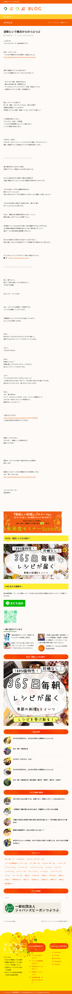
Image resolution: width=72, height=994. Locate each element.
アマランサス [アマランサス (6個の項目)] (10, 867)
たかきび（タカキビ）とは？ (22, 759)
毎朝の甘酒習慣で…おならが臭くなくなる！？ (28, 830)
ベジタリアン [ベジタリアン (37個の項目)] (55, 871)
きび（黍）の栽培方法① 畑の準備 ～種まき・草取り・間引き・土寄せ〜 (37, 780)
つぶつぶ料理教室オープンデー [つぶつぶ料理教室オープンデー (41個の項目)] (16, 863)
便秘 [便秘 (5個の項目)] (27, 875)
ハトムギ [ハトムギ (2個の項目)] (44, 871)
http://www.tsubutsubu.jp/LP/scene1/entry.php (19, 57)
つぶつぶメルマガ (28, 35)
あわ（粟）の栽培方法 (20, 749)
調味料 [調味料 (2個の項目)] (53, 879)
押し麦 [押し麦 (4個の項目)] (52, 875)
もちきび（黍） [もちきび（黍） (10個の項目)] (48, 863)
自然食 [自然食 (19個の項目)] (35, 879)
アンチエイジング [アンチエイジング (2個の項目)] (36, 867)
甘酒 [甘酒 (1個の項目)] (7, 879)
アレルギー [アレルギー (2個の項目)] (22, 867)
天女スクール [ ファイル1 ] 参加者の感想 (54, 921)
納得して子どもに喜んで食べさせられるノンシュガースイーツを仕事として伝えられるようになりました (23, 645)
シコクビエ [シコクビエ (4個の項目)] (9, 871)
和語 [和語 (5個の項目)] (44, 875)
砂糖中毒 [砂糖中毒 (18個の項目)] (16, 879)
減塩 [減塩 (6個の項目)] (60, 875)
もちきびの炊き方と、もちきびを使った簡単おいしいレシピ (33, 738)
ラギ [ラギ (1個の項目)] (7, 875)
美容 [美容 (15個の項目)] (26, 879)
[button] (8, 16)
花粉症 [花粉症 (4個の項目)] (44, 879)
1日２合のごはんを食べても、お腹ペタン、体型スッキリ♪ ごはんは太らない (39, 799)
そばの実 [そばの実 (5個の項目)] (20, 859)
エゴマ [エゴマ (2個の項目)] (48, 867)
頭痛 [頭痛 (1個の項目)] (61, 879)
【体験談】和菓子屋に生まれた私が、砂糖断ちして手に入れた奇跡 (35, 809)
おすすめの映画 (9, 921)
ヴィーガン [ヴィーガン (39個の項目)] (17, 875)
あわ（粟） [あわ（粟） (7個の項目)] (9, 859)
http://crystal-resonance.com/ (19, 258)
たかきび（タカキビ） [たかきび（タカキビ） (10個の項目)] (35, 859)
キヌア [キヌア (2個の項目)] (57, 867)
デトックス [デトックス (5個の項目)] (32, 871)
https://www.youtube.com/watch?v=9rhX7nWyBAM (21, 418)
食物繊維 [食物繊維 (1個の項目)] (8, 884)
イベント (19, 35)
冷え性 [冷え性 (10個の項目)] (35, 875)
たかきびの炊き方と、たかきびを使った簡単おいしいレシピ (33, 769)
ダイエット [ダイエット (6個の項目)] (21, 871)
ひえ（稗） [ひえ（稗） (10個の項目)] (35, 863)
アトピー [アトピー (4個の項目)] (61, 863)
